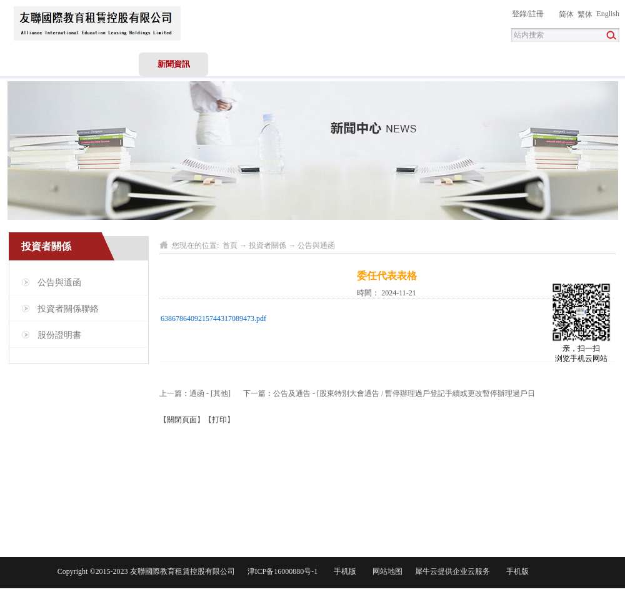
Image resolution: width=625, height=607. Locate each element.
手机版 (343, 571)
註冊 (536, 13)
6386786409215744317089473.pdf (213, 318)
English (607, 13)
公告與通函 (316, 245)
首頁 (35, 64)
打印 (219, 419)
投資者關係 (267, 245)
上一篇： (195, 393)
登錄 (519, 13)
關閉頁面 (182, 419)
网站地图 (385, 571)
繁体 (585, 14)
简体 (566, 14)
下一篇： (389, 393)
